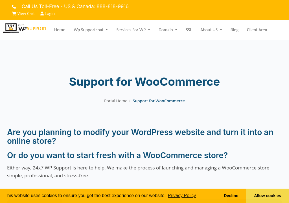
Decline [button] (231, 195)
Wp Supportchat (89, 29)
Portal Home (115, 100)
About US (209, 29)
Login (47, 13)
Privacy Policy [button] (182, 195)
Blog (234, 29)
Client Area (257, 29)
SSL (189, 29)
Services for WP (131, 29)
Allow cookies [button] (267, 195)
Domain (166, 29)
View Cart (23, 13)
